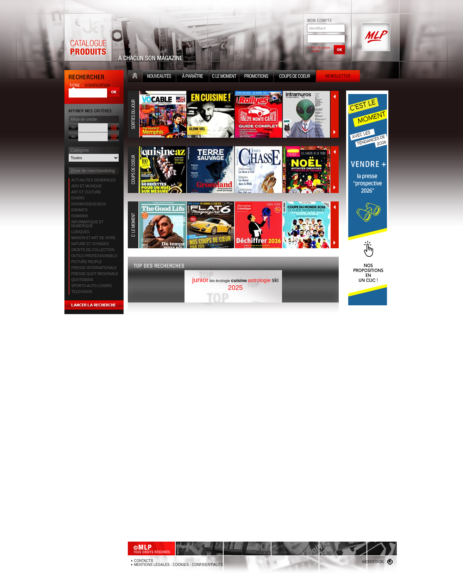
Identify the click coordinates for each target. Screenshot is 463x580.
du (73, 127)
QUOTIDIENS (82, 280)
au (73, 136)
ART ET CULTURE (86, 192)
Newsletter (338, 77)
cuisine (239, 280)
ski (275, 280)
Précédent (334, 96)
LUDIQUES (80, 232)
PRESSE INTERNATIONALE (94, 268)
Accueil (135, 77)
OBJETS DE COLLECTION (92, 250)
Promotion (256, 77)
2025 (235, 287)
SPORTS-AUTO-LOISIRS (91, 286)
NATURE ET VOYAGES (90, 244)
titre (75, 85)
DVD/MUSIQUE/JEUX (88, 204)
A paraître (192, 77)
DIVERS (78, 198)
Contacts (143, 561)
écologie (223, 281)
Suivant (334, 132)
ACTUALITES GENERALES (93, 180)
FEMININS (79, 216)
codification (97, 85)
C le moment (224, 77)
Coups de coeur (294, 77)
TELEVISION (81, 292)
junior (200, 279)
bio (212, 281)
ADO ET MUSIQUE (86, 186)
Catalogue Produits (88, 37)
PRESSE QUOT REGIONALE (94, 274)
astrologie (259, 280)
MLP (375, 37)
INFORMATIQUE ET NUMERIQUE (87, 224)
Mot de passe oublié (320, 49)
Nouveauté (159, 77)
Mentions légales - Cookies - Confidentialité (178, 565)
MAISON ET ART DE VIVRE (93, 238)
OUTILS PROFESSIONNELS (94, 256)
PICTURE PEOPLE (86, 262)
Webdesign (372, 562)
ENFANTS (79, 210)
